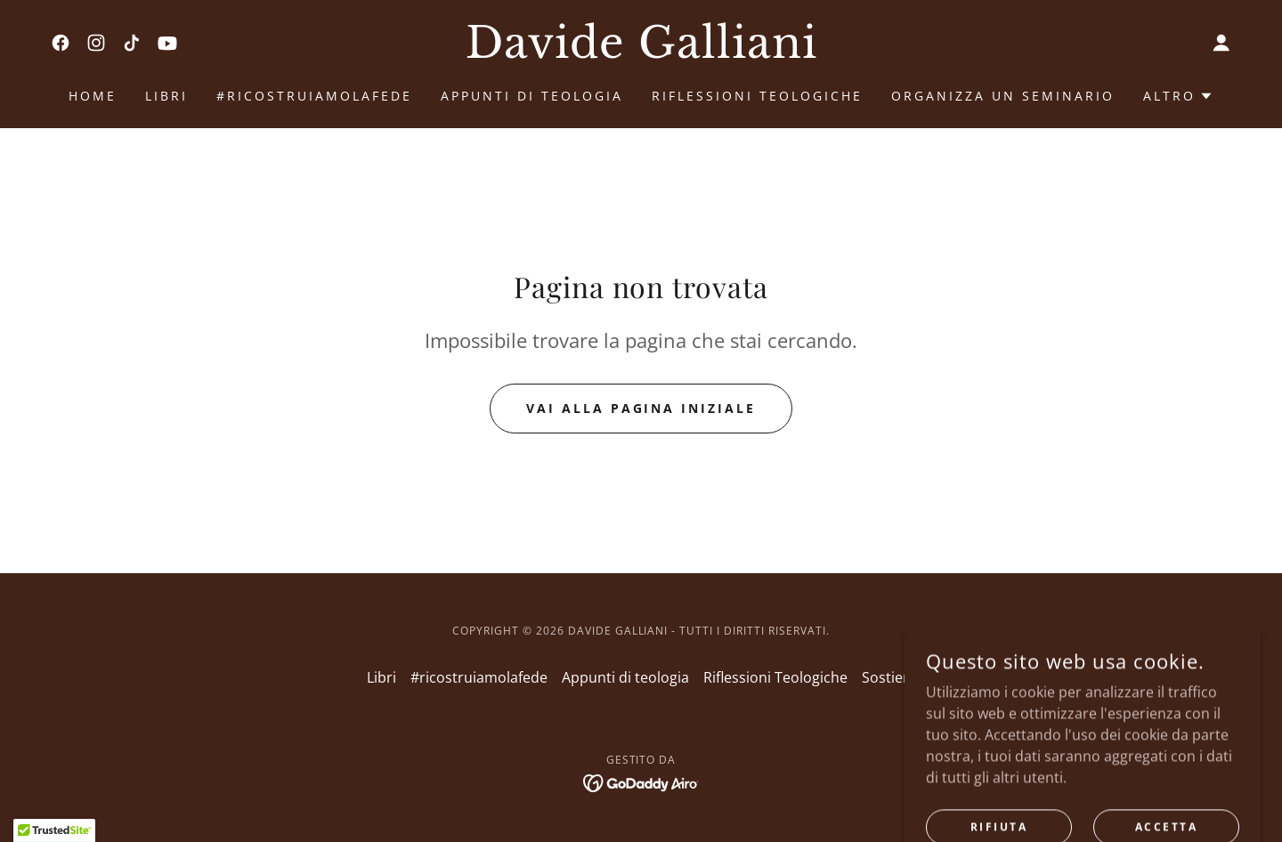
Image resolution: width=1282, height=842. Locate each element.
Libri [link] (166, 95)
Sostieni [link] (888, 677)
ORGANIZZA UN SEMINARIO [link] (1003, 95)
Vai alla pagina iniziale (641, 408)
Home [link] (93, 95)
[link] (60, 43)
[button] (1221, 43)
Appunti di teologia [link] (532, 95)
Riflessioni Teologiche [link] (757, 95)
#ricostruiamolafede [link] (314, 95)
